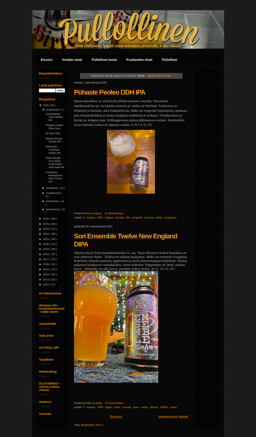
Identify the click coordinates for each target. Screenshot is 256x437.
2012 (46, 284)
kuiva (136, 407)
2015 (46, 269)
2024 (46, 223)
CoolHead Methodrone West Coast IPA (53, 177)
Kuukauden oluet (139, 59)
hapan (109, 407)
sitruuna (149, 217)
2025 (46, 218)
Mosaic (154, 407)
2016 (46, 264)
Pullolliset (169, 59)
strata (159, 217)
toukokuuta (53, 109)
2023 (46, 228)
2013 (46, 279)
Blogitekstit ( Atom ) (92, 424)
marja (145, 407)
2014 (46, 274)
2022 (46, 233)
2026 (46, 105)
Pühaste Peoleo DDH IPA (109, 92)
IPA (128, 217)
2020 (46, 244)
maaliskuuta (53, 192)
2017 (46, 259)
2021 (46, 239)
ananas (91, 217)
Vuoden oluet (72, 59)
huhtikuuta (52, 187)
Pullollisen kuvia (104, 59)
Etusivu (46, 59)
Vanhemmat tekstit (173, 417)
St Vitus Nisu (52, 133)
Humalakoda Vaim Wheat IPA (53, 117)
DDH (100, 217)
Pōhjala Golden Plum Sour (54, 127)
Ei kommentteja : (115, 213)
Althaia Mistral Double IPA (53, 140)
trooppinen (170, 217)
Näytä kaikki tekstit (159, 75)
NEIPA (165, 407)
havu (118, 407)
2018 (46, 254)
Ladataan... (45, 77)
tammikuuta (53, 209)
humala (119, 217)
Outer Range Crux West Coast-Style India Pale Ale (54, 162)
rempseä (137, 217)
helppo (109, 217)
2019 (46, 249)
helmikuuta (52, 201)
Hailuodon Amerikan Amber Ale (52, 149)
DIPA (100, 407)
